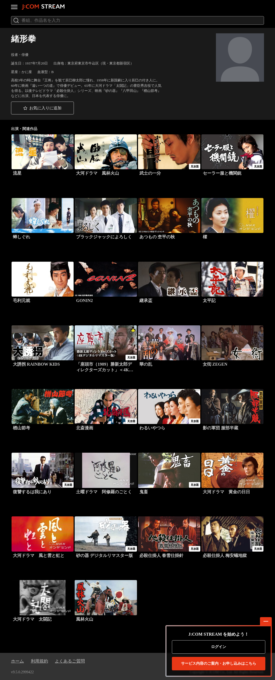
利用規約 (39, 661)
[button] (42, 108)
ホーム (17, 661)
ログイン (218, 647)
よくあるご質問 (70, 661)
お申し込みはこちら (218, 663)
